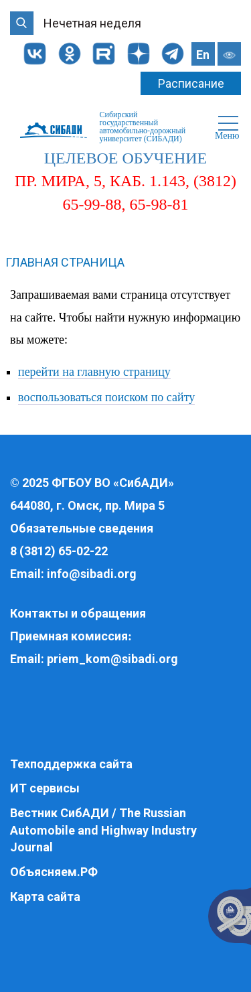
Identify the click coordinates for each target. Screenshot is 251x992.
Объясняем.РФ (54, 872)
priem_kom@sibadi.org (112, 659)
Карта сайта (45, 897)
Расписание (191, 83)
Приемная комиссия (69, 636)
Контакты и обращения (78, 613)
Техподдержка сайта (71, 764)
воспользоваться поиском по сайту (106, 397)
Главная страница (64, 262)
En (203, 55)
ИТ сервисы (45, 788)
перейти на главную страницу (94, 371)
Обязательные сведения (81, 528)
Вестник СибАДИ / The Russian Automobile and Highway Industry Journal (103, 830)
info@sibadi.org (92, 574)
